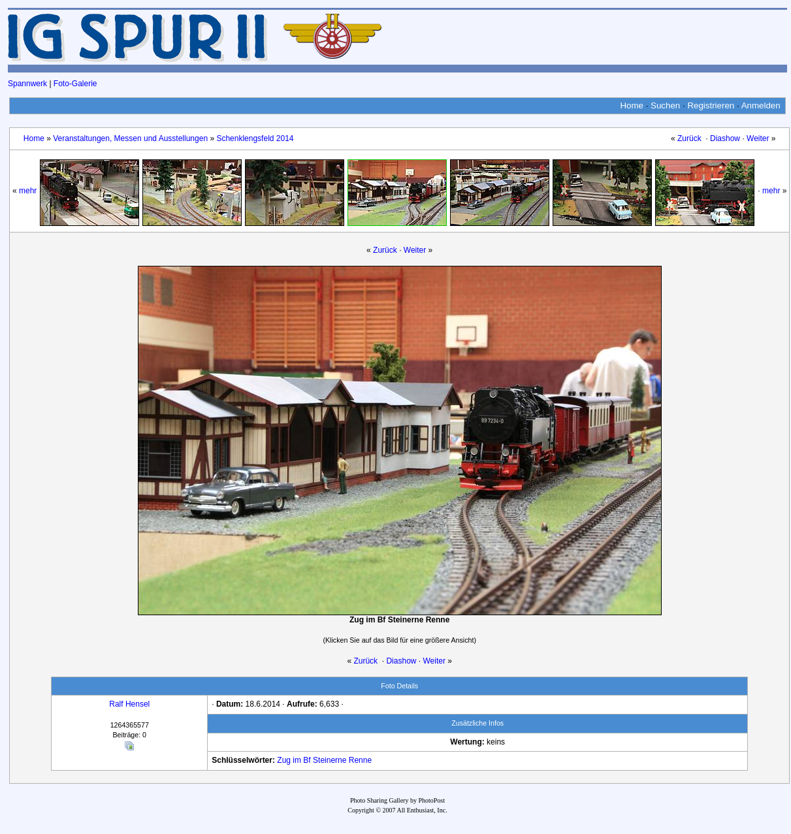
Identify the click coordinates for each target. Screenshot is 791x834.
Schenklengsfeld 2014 (254, 138)
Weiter (758, 138)
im (297, 760)
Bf (306, 760)
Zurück (689, 138)
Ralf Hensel (129, 704)
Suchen (665, 105)
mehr (28, 190)
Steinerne (329, 760)
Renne (360, 760)
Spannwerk (27, 83)
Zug (284, 760)
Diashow (725, 138)
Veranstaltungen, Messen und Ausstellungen (130, 138)
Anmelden (761, 105)
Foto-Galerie (75, 83)
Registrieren (710, 105)
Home (631, 105)
